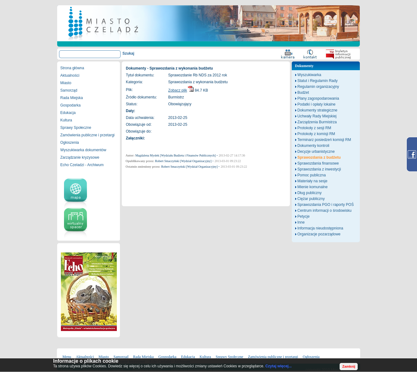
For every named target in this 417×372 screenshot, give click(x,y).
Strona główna (72, 68)
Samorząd (68, 90)
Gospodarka (70, 105)
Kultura (66, 120)
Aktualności (69, 75)
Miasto (65, 83)
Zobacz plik (177, 90)
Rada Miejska (71, 98)
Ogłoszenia (69, 142)
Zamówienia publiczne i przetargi (87, 135)
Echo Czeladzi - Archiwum (81, 165)
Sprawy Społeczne (75, 127)
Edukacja (68, 113)
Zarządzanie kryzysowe (79, 157)
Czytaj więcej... (278, 366)
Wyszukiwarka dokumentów (83, 150)
